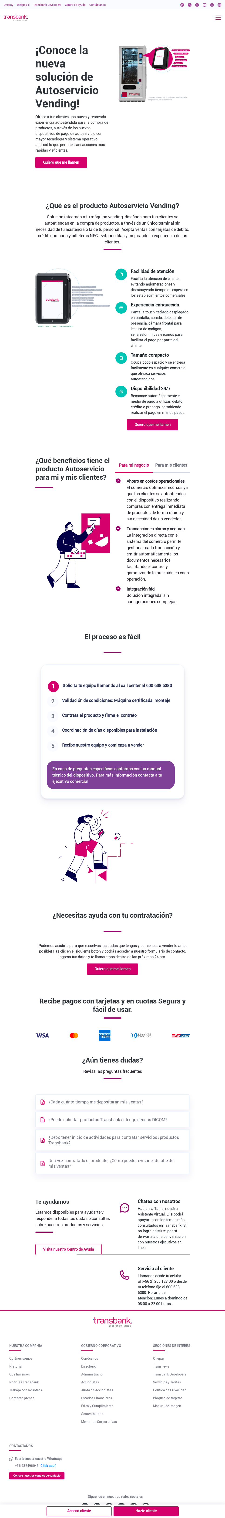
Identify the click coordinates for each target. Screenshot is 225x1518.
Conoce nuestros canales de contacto (36, 1475)
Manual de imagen (167, 1406)
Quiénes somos (20, 1358)
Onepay (8, 5)
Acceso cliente (79, 1511)
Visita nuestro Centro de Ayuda (68, 1249)
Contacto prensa (21, 1398)
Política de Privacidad (170, 1390)
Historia (15, 1366)
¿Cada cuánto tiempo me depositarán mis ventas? (96, 1101)
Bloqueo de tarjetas (168, 1398)
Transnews (161, 1366)
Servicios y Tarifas (167, 1382)
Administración (93, 1374)
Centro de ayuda (75, 5)
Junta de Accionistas (97, 1390)
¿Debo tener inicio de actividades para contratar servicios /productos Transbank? (113, 1140)
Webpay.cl (23, 5)
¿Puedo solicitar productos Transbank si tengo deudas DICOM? (108, 1119)
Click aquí (48, 1466)
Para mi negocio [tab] (134, 465)
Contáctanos (97, 5)
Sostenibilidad (92, 1414)
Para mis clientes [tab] (171, 465)
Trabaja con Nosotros (25, 1390)
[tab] (112, 686)
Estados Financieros (96, 1398)
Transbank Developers (47, 5)
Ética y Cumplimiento (97, 1406)
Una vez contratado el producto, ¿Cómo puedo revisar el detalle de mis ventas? (110, 1163)
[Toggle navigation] (218, 17)
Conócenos (89, 1358)
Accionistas (90, 1382)
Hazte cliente (146, 1511)
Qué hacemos (19, 1374)
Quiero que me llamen (61, 162)
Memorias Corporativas (99, 1422)
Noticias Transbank (24, 1382)
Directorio (88, 1366)
